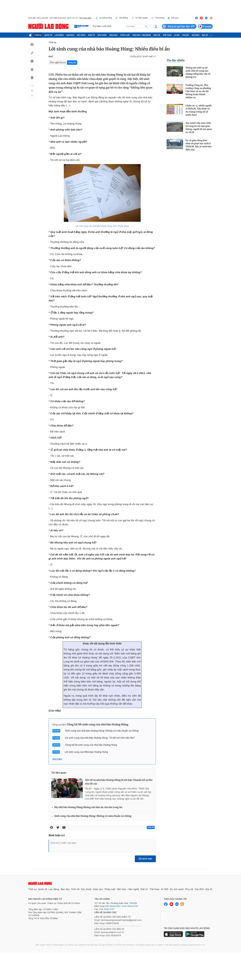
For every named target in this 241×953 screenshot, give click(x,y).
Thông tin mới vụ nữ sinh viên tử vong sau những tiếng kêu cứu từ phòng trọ (198, 72)
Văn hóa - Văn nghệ (142, 35)
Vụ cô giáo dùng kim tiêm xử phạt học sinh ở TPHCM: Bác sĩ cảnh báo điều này (198, 145)
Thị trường (157, 18)
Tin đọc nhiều (176, 60)
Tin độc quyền (139, 18)
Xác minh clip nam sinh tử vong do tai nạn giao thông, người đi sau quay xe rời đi (199, 128)
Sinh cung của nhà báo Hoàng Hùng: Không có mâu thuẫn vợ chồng (102, 730)
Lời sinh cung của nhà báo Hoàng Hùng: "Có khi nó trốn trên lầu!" (100, 737)
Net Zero (81, 35)
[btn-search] (146, 26)
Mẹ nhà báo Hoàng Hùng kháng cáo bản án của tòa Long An (88, 807)
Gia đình (195, 35)
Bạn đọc (70, 35)
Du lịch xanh (177, 889)
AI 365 (177, 35)
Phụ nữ (185, 35)
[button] (32, 85)
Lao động (59, 35)
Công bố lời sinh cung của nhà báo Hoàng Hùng (97, 724)
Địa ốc (205, 35)
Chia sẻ (72, 62)
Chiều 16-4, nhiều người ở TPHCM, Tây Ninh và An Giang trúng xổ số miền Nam (199, 110)
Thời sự (38, 35)
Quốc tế (48, 35)
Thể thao (167, 35)
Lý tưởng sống (103, 18)
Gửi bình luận (145, 858)
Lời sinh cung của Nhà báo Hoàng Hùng (86, 751)
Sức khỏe (102, 35)
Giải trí (156, 35)
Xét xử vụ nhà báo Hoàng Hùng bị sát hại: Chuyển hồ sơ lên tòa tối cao (118, 782)
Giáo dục (113, 35)
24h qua (172, 18)
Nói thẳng (121, 18)
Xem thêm (57, 759)
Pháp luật (125, 35)
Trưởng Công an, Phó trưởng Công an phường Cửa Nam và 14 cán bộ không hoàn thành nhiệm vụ (198, 91)
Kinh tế (91, 35)
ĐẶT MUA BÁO (85, 18)
